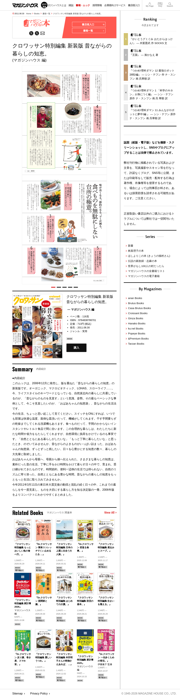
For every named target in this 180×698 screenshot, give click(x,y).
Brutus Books (136, 303)
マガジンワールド (29, 5)
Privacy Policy (39, 693)
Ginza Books (135, 318)
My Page (149, 3)
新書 (130, 245)
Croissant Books (137, 313)
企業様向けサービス (114, 5)
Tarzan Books (136, 343)
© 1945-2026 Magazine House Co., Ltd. (148, 693)
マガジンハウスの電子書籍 (144, 276)
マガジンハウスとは (55, 5)
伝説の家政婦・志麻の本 (142, 260)
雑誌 (71, 5)
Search (170, 3)
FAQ (160, 3)
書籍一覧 (46, 13)
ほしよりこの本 (149, 255)
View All (110, 512)
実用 (84, 331)
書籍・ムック (83, 5)
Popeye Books (136, 333)
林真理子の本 (136, 250)
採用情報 (97, 5)
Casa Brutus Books (139, 308)
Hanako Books (136, 323)
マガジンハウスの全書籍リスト (146, 270)
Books (37, 13)
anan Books (135, 298)
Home (28, 13)
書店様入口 (134, 5)
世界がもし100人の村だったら (146, 266)
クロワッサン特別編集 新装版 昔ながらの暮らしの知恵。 (77, 13)
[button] (53, 287)
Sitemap (17, 693)
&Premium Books (138, 338)
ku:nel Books (135, 328)
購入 (76, 347)
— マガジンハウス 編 (80, 309)
